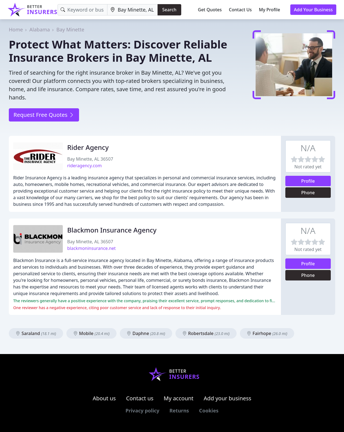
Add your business (227, 398)
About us (104, 398)
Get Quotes (210, 10)
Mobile (91, 333)
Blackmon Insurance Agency (111, 229)
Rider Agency (88, 147)
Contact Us (240, 10)
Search (169, 10)
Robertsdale (206, 333)
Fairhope (267, 333)
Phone (308, 193)
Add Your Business (313, 10)
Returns (179, 410)
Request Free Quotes (43, 114)
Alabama (39, 29)
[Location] (132, 9)
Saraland (36, 333)
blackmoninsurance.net (91, 248)
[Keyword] (83, 9)
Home (16, 29)
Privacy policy (142, 410)
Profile (308, 181)
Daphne (146, 333)
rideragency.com (84, 166)
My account (178, 398)
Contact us (140, 398)
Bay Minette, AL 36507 (90, 159)
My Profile (269, 10)
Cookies (208, 410)
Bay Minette (70, 29)
